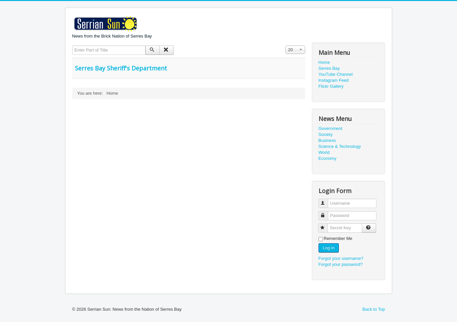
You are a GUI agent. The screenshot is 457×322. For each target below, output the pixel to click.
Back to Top (373, 309)
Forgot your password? (341, 264)
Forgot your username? (341, 258)
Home (324, 62)
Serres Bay (329, 68)
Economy (328, 158)
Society (326, 134)
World (324, 152)
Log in (329, 247)
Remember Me (338, 238)
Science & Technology (340, 146)
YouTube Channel (336, 74)
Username (326, 200)
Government (331, 128)
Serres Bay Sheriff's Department (121, 68)
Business (327, 140)
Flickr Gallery (331, 86)
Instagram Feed (334, 80)
